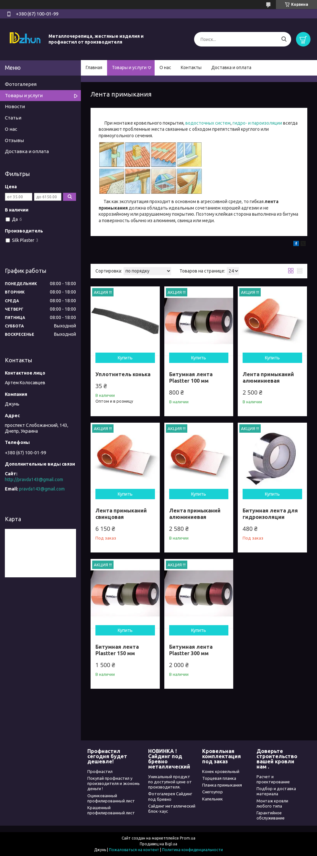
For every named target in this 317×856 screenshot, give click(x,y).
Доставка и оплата (231, 67)
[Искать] (284, 39)
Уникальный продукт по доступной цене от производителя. (170, 781)
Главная (94, 67)
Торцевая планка (219, 778)
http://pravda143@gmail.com (34, 479)
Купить (125, 357)
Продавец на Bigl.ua (158, 844)
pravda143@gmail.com (42, 488)
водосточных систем (208, 123)
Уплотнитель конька (122, 374)
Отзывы (14, 140)
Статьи (13, 117)
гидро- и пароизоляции (257, 123)
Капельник (212, 799)
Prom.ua (187, 838)
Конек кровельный (220, 771)
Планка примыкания (222, 785)
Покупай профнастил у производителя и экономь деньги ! (113, 783)
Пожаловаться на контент (134, 850)
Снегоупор (212, 791)
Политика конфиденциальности (192, 850)
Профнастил (100, 771)
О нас (165, 67)
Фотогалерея (21, 84)
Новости (15, 106)
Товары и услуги (129, 67)
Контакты (191, 67)
